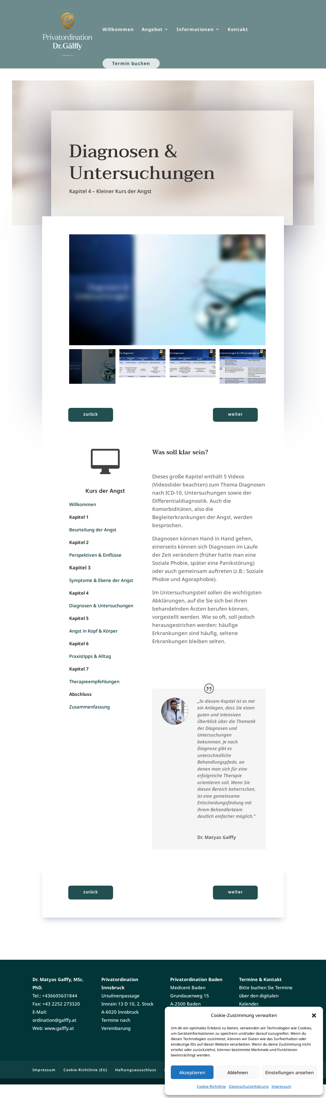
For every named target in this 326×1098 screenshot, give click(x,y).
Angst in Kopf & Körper (93, 631)
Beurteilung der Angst (92, 530)
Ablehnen (237, 1072)
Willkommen (118, 29)
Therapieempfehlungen (94, 681)
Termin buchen (131, 63)
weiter (235, 414)
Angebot (152, 29)
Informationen (195, 29)
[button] (314, 1015)
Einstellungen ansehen (289, 1072)
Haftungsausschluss (135, 1083)
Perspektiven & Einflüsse (95, 555)
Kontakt (238, 29)
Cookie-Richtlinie (211, 1086)
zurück (90, 414)
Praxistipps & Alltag (90, 656)
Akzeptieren (192, 1072)
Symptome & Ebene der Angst (101, 580)
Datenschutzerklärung (249, 1086)
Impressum (281, 1086)
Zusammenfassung (89, 707)
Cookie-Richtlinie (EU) (85, 1083)
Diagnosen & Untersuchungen (101, 605)
